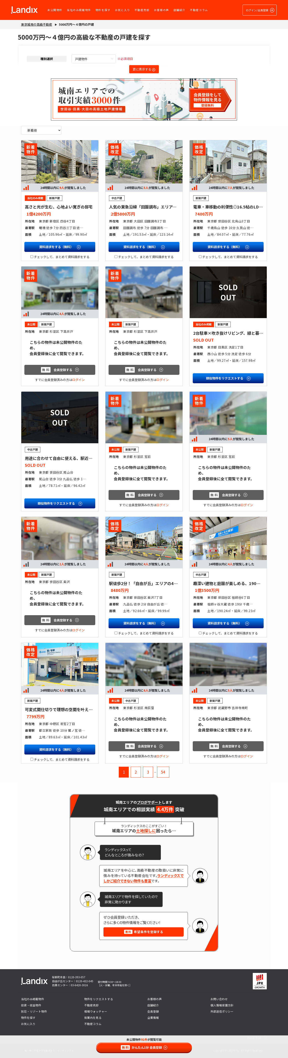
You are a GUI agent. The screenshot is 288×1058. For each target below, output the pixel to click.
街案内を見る (92, 1017)
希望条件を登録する (143, 932)
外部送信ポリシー (222, 1011)
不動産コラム (199, 10)
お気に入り (122, 10)
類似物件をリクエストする (228, 378)
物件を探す (103, 10)
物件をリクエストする (98, 999)
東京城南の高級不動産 (36, 24)
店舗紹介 (179, 10)
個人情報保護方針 (222, 1005)
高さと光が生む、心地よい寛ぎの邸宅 (59, 207)
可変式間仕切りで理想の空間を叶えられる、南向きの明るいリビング (86, 709)
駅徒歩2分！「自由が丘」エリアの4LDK (145, 583)
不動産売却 (142, 10)
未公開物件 (54, 10)
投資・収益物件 (31, 1005)
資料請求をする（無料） (60, 247)
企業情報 (153, 1017)
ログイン (78, 379)
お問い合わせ (219, 999)
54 (163, 772)
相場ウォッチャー (95, 1011)
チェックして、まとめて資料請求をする (60, 257)
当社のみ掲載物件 (79, 10)
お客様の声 (161, 10)
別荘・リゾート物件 (34, 1011)
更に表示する (144, 69)
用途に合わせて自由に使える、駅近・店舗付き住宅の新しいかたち (84, 458)
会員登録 (153, 1011)
